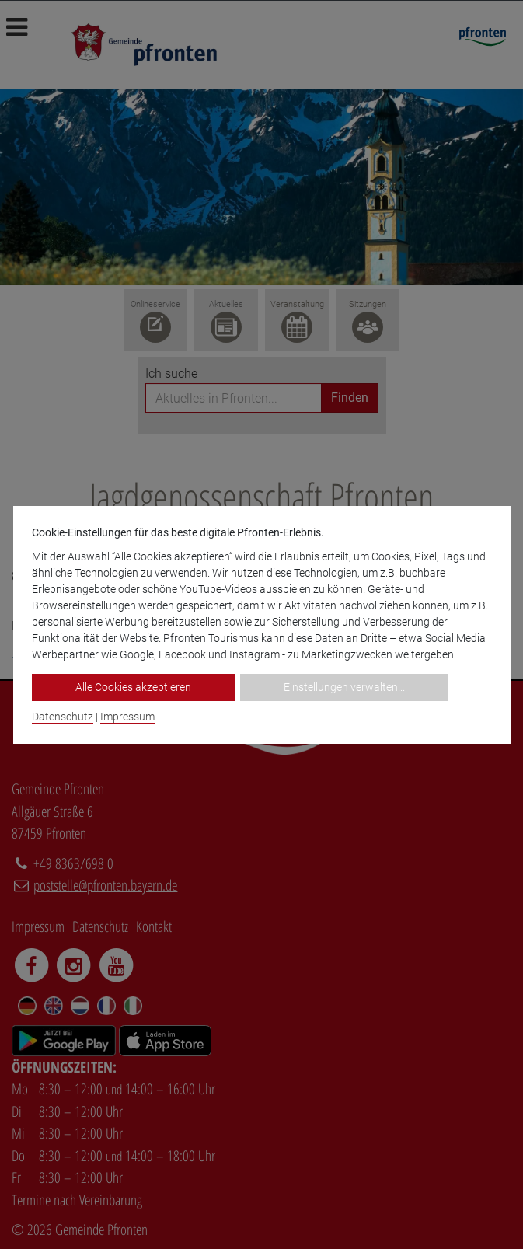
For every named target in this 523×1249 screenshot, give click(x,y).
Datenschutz (62, 716)
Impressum (127, 716)
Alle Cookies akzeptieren (133, 687)
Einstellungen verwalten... (344, 687)
